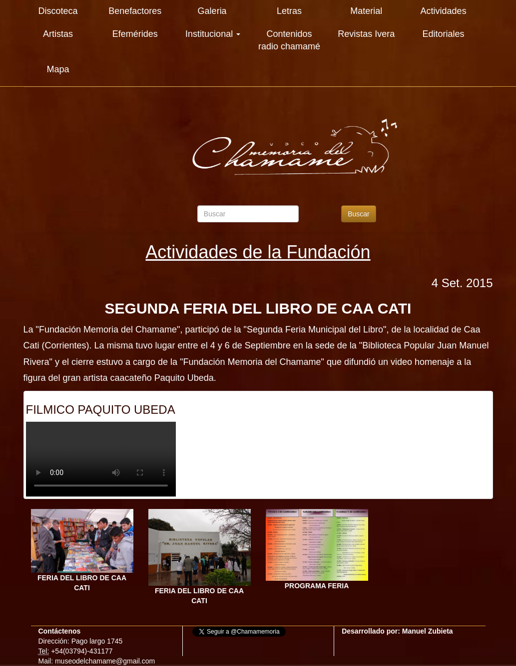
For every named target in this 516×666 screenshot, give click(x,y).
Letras (289, 11)
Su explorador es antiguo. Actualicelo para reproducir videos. (101, 459)
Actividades (444, 11)
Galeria (212, 11)
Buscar (359, 214)
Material (366, 11)
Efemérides (135, 34)
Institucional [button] (212, 34)
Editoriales (444, 34)
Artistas (58, 34)
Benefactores (134, 11)
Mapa (57, 69)
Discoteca (57, 11)
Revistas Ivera (366, 34)
